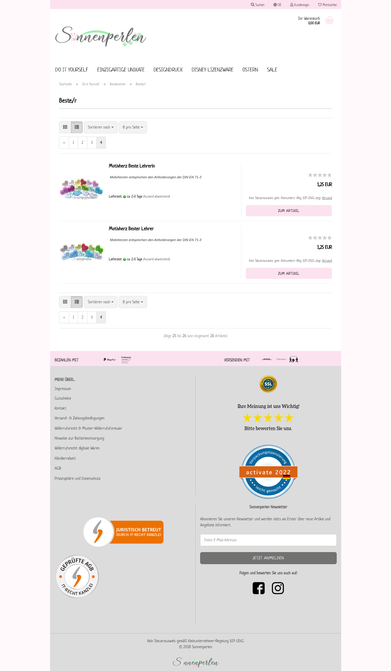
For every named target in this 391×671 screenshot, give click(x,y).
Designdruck (168, 69)
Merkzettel (327, 4)
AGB (58, 468)
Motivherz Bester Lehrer (131, 228)
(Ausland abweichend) (156, 196)
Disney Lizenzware (212, 69)
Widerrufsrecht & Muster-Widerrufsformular (88, 428)
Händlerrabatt (65, 458)
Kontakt (60, 408)
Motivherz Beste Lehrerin (132, 166)
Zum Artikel (288, 210)
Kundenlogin (299, 4)
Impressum (63, 388)
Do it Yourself (71, 69)
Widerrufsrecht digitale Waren (77, 448)
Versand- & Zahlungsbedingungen (79, 418)
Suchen (257, 4)
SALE (272, 69)
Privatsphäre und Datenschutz (78, 478)
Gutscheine (63, 398)
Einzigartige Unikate (121, 69)
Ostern (250, 69)
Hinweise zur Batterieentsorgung (79, 438)
